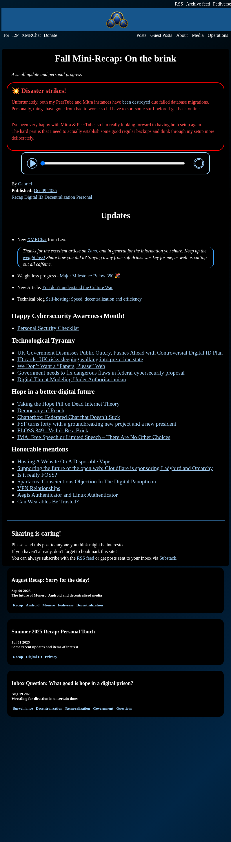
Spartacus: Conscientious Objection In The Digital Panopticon (86, 481)
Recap (17, 197)
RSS (179, 3)
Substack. (168, 558)
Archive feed (198, 3)
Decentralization (59, 197)
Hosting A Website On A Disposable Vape (63, 461)
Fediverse (222, 3)
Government (103, 708)
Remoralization (77, 708)
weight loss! (34, 257)
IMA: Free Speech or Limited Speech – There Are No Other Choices (93, 437)
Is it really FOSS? (37, 475)
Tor (6, 35)
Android (33, 605)
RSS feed (85, 558)
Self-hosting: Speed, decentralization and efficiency (94, 299)
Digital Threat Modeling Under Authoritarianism (71, 379)
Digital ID (33, 197)
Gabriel (25, 183)
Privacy (51, 657)
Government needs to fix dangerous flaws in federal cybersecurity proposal (101, 373)
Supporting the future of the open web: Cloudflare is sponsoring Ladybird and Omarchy (115, 468)
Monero (48, 605)
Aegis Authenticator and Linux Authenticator (67, 495)
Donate (50, 35)
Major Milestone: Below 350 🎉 (90, 275)
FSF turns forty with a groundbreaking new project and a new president (96, 424)
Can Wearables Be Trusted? (48, 501)
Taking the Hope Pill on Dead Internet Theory (68, 404)
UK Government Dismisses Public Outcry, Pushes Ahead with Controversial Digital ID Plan (120, 353)
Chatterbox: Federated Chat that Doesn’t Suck (68, 417)
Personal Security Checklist (48, 328)
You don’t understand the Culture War (77, 287)
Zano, (93, 250)
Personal (84, 197)
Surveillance (23, 708)
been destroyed (136, 102)
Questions (124, 708)
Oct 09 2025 (45, 190)
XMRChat (31, 35)
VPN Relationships (38, 488)
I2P (15, 35)
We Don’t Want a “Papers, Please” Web (61, 366)
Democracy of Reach (40, 410)
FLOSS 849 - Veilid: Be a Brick (52, 430)
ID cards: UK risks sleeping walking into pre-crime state (80, 359)
